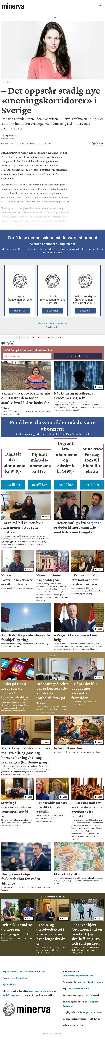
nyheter (25, 337)
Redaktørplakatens (13, 995)
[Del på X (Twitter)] (98, 143)
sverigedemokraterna (52, 337)
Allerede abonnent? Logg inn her (52, 243)
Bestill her (19, 310)
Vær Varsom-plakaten (41, 991)
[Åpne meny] (100, 6)
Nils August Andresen (90, 1012)
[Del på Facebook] (94, 143)
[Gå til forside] (13, 6)
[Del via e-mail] (101, 143)
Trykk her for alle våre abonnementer (24, 971)
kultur (15, 337)
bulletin (36, 337)
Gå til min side (52, 327)
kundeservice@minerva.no (78, 975)
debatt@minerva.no (91, 982)
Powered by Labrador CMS (52, 1034)
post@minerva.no (79, 988)
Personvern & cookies (15, 978)
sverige (6, 337)
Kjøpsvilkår (9, 984)
